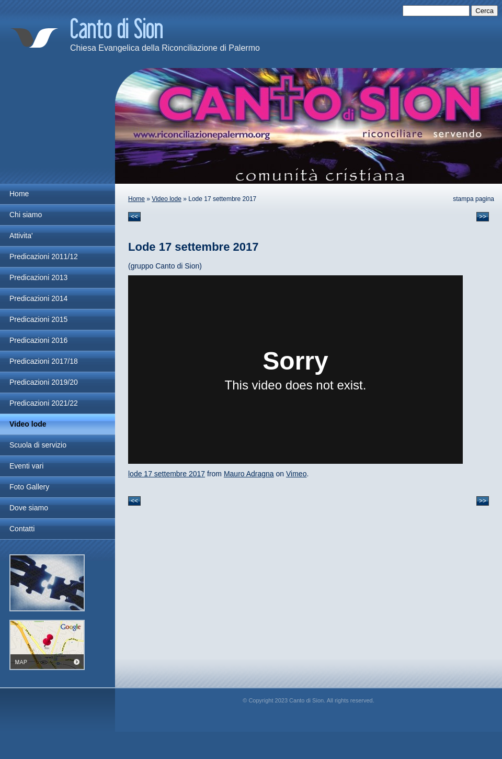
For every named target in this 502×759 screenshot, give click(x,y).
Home (136, 199)
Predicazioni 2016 (38, 340)
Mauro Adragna (249, 474)
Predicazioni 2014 (38, 298)
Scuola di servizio (37, 445)
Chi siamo (25, 214)
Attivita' (21, 235)
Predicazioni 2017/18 (43, 361)
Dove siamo (28, 508)
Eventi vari (26, 466)
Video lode (166, 199)
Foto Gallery (29, 487)
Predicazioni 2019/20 (43, 382)
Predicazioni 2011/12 (43, 256)
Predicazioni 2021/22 (43, 403)
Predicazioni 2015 (38, 319)
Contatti (22, 528)
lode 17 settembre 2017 (166, 474)
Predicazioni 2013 (38, 277)
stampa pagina (473, 199)
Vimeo (296, 474)
